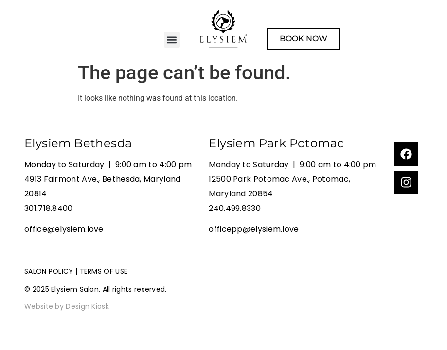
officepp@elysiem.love (254, 229)
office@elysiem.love (64, 229)
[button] (172, 40)
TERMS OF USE (104, 271)
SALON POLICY (48, 271)
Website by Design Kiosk (66, 306)
